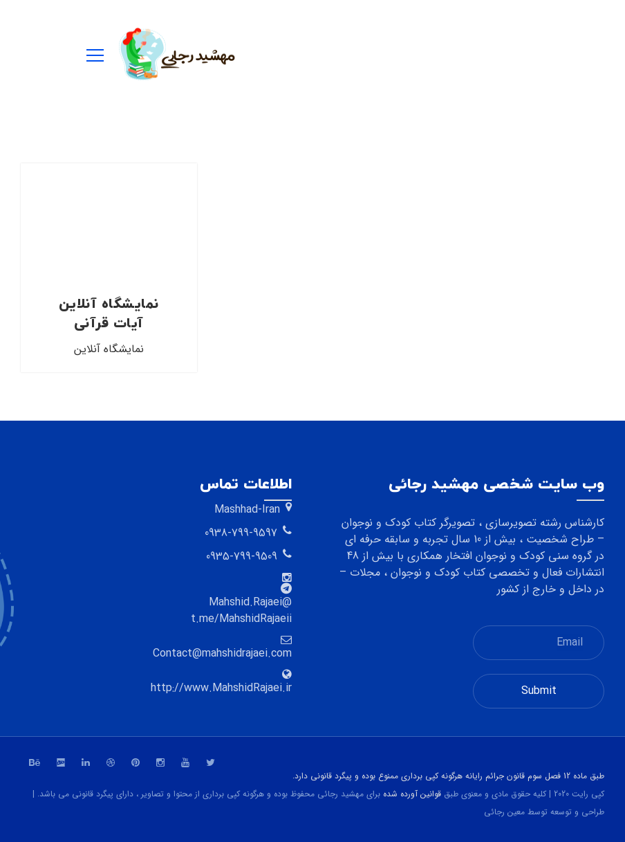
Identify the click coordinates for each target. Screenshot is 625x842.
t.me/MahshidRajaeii (241, 619)
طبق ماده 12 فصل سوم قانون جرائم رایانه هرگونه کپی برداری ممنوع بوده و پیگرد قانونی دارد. (448, 775)
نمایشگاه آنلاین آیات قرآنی (109, 314)
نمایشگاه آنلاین (109, 349)
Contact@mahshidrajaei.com (222, 654)
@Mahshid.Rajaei (250, 602)
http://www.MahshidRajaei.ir (221, 688)
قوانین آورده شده (412, 793)
